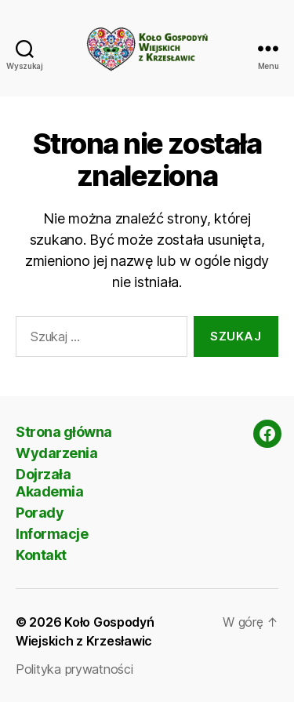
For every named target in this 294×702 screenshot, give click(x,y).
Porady (40, 512)
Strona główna (64, 432)
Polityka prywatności (74, 669)
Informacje (52, 534)
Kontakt (41, 555)
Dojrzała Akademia (49, 483)
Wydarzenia (56, 453)
